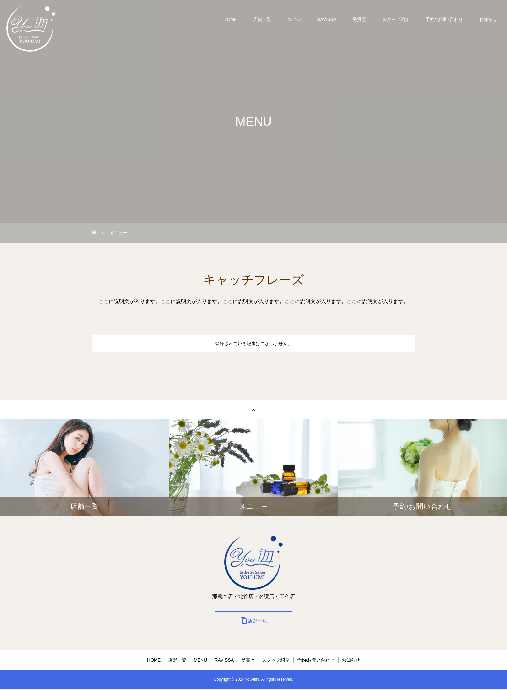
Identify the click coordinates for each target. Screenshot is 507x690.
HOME (230, 19)
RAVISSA (326, 19)
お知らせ (488, 19)
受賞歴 (359, 19)
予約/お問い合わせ (444, 19)
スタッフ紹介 (395, 19)
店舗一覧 (262, 19)
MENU (294, 19)
